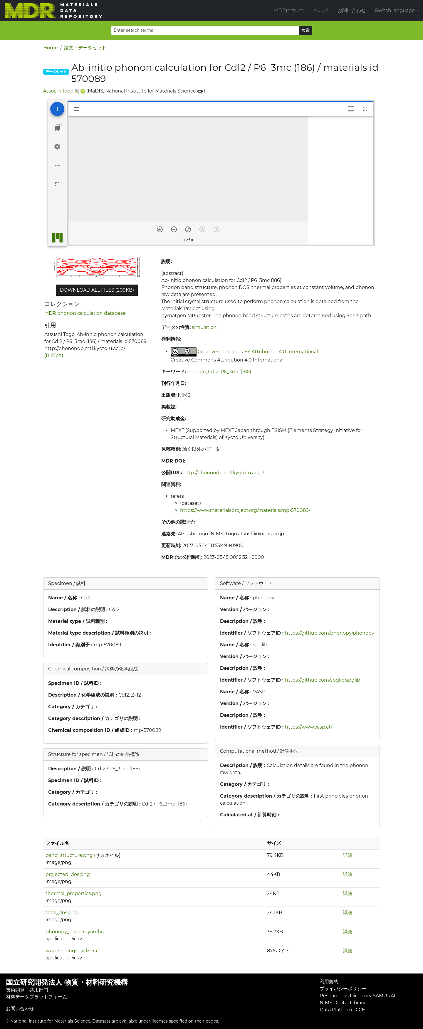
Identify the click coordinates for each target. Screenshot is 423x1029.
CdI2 (213, 371)
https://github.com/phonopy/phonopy (329, 633)
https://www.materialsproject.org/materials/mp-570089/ (245, 510)
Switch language (395, 10)
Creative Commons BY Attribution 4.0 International (258, 351)
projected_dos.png (68, 874)
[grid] (340, 180)
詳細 (347, 855)
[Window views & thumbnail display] (351, 109)
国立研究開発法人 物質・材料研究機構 (67, 982)
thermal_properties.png (74, 893)
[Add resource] (57, 109)
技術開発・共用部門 (27, 990)
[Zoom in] (160, 229)
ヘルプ (321, 10)
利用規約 (329, 981)
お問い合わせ (352, 10)
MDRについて (289, 10)
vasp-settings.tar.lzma (71, 951)
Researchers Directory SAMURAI (357, 995)
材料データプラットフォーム (36, 997)
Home (50, 48)
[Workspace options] (57, 165)
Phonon (196, 371)
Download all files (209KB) (97, 290)
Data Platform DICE (342, 1010)
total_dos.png (62, 912)
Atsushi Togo (58, 91)
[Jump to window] (57, 128)
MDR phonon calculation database (85, 313)
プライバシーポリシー (343, 988)
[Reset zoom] (188, 229)
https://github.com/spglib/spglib (322, 680)
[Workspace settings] (57, 146)
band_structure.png (69, 855)
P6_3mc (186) (236, 371)
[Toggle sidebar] (77, 109)
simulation (204, 327)
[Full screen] (57, 184)
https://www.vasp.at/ (308, 727)
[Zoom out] (174, 229)
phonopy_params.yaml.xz (75, 931)
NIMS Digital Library (342, 1003)
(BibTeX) (53, 355)
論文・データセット (85, 48)
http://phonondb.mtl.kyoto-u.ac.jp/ (223, 472)
